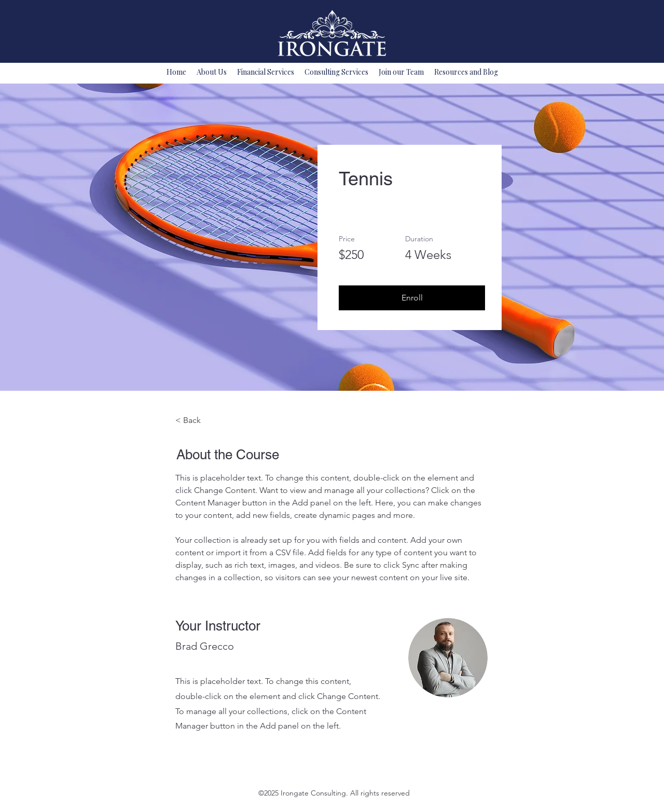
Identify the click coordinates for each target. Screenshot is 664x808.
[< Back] (203, 420)
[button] (412, 297)
